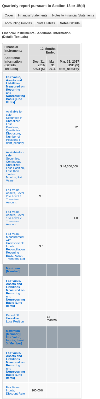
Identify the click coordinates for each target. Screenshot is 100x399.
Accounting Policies (17, 23)
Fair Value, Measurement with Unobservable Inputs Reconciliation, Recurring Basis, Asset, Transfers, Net (16, 246)
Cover (7, 15)
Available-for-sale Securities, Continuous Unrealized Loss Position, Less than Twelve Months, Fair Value (15, 166)
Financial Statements (31, 15)
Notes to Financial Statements (72, 15)
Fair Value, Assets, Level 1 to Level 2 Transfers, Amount (15, 218)
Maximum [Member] (13, 270)
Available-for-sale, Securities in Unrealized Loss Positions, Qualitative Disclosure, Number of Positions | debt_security (15, 127)
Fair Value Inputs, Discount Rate (15, 390)
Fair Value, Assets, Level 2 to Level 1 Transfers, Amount (15, 196)
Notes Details (68, 23)
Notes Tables (44, 23)
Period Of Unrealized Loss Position (15, 318)
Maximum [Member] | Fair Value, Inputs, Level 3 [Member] (15, 337)
